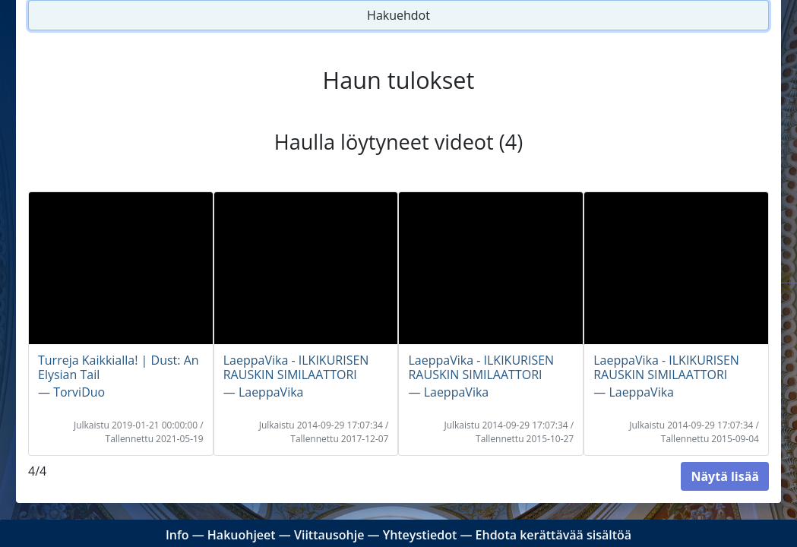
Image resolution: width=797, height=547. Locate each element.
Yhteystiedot (420, 534)
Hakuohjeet (241, 534)
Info (177, 534)
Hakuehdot (398, 15)
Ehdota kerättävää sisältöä (554, 534)
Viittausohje (329, 534)
